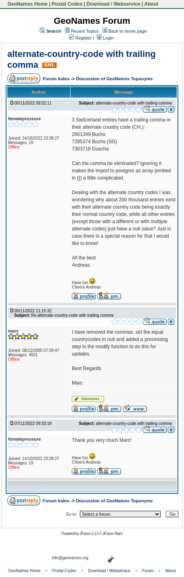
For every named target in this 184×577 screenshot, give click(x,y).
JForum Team (112, 533)
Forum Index (57, 78)
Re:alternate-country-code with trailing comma (72, 315)
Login (105, 38)
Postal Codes (67, 4)
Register (80, 38)
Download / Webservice (113, 4)
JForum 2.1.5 (89, 533)
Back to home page (128, 31)
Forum (148, 571)
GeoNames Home (27, 4)
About (151, 4)
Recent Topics (85, 31)
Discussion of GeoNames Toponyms (114, 78)
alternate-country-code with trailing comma (133, 103)
